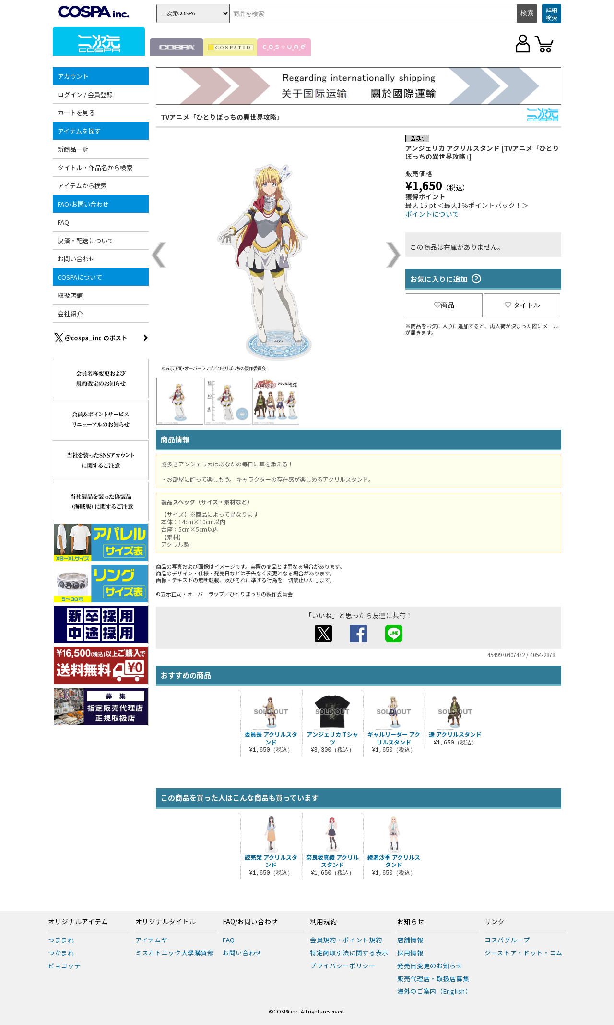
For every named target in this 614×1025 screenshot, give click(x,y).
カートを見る (76, 112)
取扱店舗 (70, 295)
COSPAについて (80, 276)
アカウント (73, 76)
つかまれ (61, 952)
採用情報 (410, 952)
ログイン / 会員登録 (85, 94)
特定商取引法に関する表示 (349, 952)
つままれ (61, 939)
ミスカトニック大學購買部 (174, 952)
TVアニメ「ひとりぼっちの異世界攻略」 (222, 117)
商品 (444, 305)
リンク (494, 921)
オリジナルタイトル (165, 921)
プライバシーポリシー (343, 965)
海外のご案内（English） (434, 991)
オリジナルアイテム (78, 921)
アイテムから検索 (82, 185)
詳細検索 (551, 14)
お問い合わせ (76, 258)
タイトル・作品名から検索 (95, 167)
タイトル (522, 305)
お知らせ (410, 921)
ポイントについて (432, 214)
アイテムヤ (151, 939)
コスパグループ (507, 939)
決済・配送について (86, 240)
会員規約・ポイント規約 (346, 939)
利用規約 (323, 921)
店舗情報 (410, 939)
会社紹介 (70, 313)
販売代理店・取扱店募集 (433, 978)
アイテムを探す (79, 130)
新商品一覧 (73, 149)
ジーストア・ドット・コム (523, 952)
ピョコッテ (64, 965)
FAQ (63, 222)
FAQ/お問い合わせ (83, 203)
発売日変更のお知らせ (430, 965)
